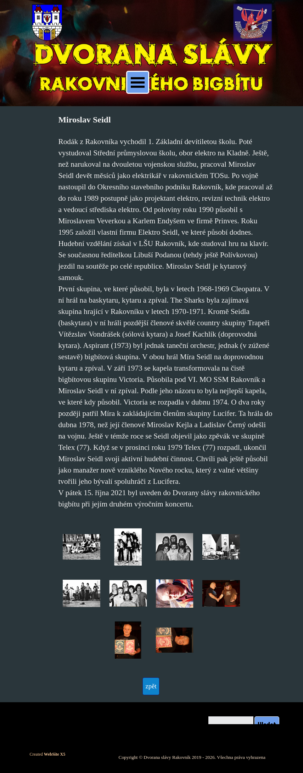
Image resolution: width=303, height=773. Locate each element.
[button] (81, 547)
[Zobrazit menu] (137, 82)
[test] (150, 686)
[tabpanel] (165, 311)
